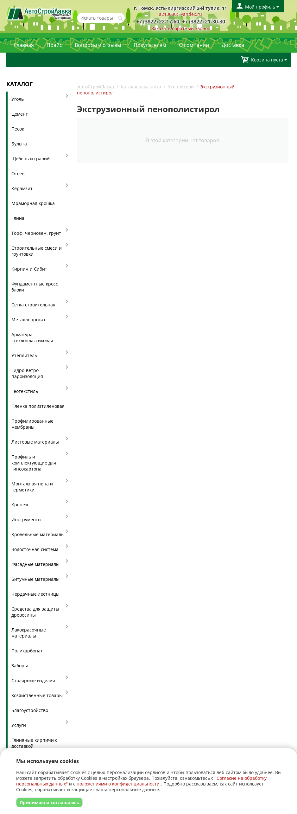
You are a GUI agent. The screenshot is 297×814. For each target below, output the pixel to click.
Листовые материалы (35, 442)
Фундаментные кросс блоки (34, 287)
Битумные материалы (35, 579)
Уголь (17, 99)
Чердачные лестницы (35, 594)
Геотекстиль (24, 391)
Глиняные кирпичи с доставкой (34, 743)
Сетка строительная (33, 305)
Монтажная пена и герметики (32, 487)
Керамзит (22, 188)
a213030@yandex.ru (180, 14)
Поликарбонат (27, 651)
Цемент (19, 114)
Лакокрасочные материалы (28, 633)
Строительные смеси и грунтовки (36, 251)
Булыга (19, 144)
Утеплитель (24, 355)
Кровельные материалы (38, 534)
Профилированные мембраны (32, 424)
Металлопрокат (28, 320)
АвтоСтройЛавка (96, 87)
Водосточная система (35, 549)
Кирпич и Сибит (29, 269)
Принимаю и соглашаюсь (49, 802)
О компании (194, 45)
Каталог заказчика (141, 87)
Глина (17, 218)
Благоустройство (29, 710)
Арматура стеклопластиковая (32, 337)
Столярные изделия (33, 680)
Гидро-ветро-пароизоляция (27, 373)
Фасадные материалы (35, 564)
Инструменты (26, 519)
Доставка (233, 45)
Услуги (18, 725)
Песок (17, 129)
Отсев (17, 173)
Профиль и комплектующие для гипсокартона (33, 463)
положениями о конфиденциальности (118, 784)
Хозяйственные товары (37, 695)
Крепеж (19, 505)
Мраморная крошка (33, 203)
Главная (24, 45)
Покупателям (150, 45)
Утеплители (181, 87)
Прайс (54, 45)
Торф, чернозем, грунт (36, 233)
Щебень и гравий (30, 159)
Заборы (19, 666)
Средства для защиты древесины (35, 612)
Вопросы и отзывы (98, 45)
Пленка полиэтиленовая (38, 406)
